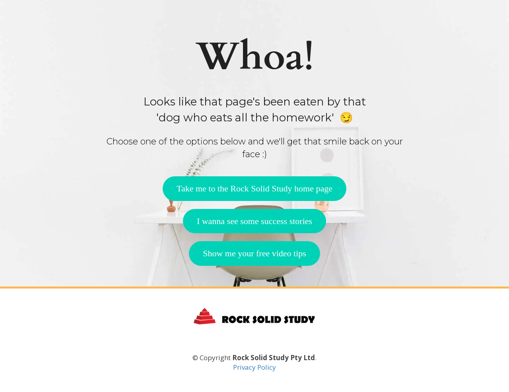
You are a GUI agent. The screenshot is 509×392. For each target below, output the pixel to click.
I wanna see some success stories (254, 221)
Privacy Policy (254, 367)
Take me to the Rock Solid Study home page (254, 188)
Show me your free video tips (254, 253)
